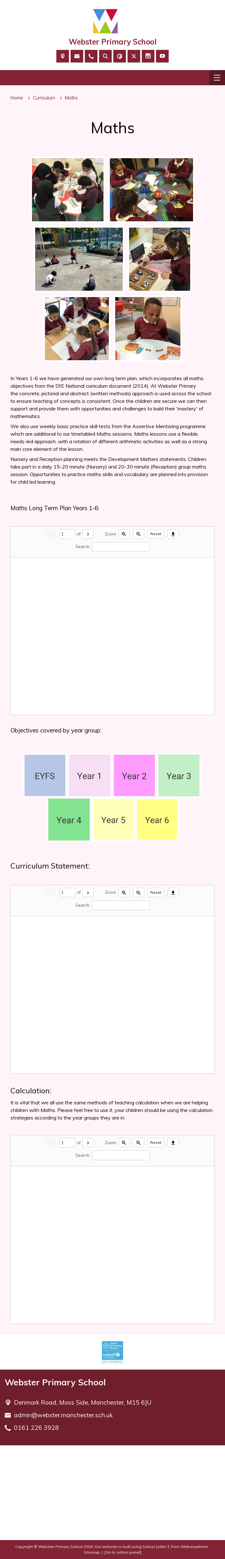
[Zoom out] (138, 534)
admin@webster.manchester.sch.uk (63, 1415)
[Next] (88, 534)
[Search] (121, 547)
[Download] (173, 534)
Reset (155, 533)
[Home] (16, 98)
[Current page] (67, 534)
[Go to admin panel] (122, 1552)
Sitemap (92, 1552)
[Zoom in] (124, 534)
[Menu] (217, 77)
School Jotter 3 (155, 1546)
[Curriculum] (44, 98)
